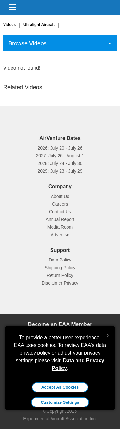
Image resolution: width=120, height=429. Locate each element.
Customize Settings (60, 402)
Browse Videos (27, 43)
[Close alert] (108, 334)
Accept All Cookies (60, 387)
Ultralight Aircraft (39, 24)
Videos (9, 24)
